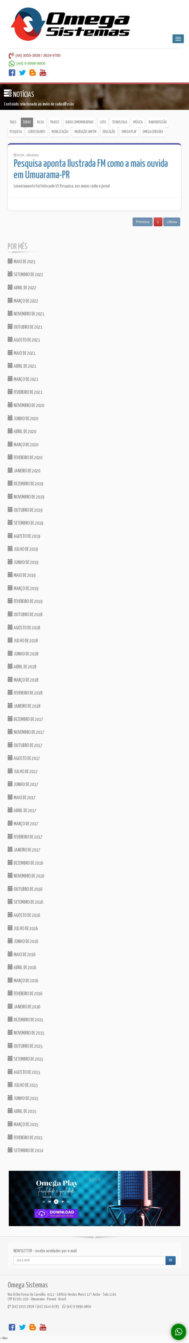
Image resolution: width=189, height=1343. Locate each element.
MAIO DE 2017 (21, 797)
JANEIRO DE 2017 (24, 849)
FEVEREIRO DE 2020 (25, 457)
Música (138, 122)
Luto (103, 122)
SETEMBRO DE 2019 (25, 523)
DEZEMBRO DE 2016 (25, 863)
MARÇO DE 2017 (23, 823)
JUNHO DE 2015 (23, 1098)
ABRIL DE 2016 (22, 967)
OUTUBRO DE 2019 (25, 510)
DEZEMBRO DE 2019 (25, 483)
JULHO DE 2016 (23, 928)
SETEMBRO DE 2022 (25, 274)
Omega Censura (153, 132)
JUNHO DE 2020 (23, 418)
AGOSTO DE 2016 (24, 915)
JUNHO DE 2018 (23, 654)
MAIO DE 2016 (21, 954)
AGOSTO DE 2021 (24, 340)
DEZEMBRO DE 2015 (25, 1019)
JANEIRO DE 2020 (24, 470)
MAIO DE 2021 (21, 353)
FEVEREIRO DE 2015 (25, 1137)
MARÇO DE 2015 (23, 1124)
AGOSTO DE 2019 (24, 536)
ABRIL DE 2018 (22, 666)
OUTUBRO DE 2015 (25, 1046)
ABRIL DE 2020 (22, 431)
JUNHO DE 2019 (23, 562)
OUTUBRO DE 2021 (25, 327)
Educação (109, 132)
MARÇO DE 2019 (23, 588)
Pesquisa (16, 132)
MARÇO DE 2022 (23, 301)
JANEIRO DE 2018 (24, 706)
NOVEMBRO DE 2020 (26, 405)
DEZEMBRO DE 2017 (25, 719)
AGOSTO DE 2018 (24, 627)
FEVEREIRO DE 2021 (25, 392)
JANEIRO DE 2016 (24, 1006)
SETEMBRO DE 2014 (25, 1150)
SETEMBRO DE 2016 (25, 902)
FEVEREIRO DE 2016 (25, 993)
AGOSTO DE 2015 (24, 1072)
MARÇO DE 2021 (23, 379)
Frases (54, 122)
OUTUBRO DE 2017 (25, 745)
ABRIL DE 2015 (22, 1111)
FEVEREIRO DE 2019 (25, 601)
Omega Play (128, 132)
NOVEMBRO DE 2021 (26, 313)
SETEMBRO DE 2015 (25, 1059)
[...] (89, 1260)
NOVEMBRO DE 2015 (26, 1033)
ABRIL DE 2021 (22, 366)
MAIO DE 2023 (21, 261)
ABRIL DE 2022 (22, 287)
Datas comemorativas (79, 122)
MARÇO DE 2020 (23, 444)
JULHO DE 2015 (23, 1085)
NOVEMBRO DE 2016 (26, 876)
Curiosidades (36, 132)
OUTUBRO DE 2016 (25, 889)
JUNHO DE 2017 (23, 784)
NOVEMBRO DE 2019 (26, 497)
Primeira (142, 222)
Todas (27, 122)
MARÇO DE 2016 (23, 980)
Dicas (40, 122)
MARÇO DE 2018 (23, 680)
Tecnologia (119, 122)
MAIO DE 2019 (21, 575)
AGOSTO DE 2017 (24, 758)
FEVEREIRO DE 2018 (25, 693)
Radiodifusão (158, 122)
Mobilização (60, 132)
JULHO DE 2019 (23, 549)
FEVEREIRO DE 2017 (25, 837)
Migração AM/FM (85, 132)
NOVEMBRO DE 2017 (26, 732)
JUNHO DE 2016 (23, 941)
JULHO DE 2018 (23, 640)
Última (172, 222)
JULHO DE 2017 (23, 771)
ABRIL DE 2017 (22, 810)
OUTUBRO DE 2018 (25, 614)
